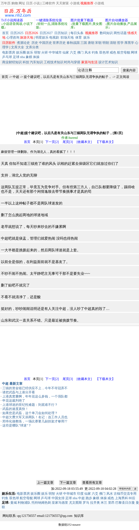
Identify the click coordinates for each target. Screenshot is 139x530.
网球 (134, 52)
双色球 (104, 52)
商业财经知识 (12, 62)
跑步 (89, 498)
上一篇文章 (45, 482)
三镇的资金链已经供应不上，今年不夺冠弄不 (35, 388)
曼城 (13, 502)
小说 (36, 3)
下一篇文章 (68, 482)
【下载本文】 (105, 142)
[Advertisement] (69, 105)
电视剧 (54, 37)
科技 (26, 62)
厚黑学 (129, 43)
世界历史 (59, 43)
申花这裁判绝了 (13, 400)
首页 (5, 33)
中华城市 (55, 52)
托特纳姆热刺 (41, 502)
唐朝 (91, 43)
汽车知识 (36, 62)
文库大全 (17, 47)
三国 (83, 43)
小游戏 (75, 3)
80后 (132, 498)
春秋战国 (73, 43)
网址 (22, 3)
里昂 (111, 502)
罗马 (86, 502)
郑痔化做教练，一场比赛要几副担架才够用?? (34, 421)
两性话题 (120, 33)
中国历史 (45, 43)
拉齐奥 (95, 502)
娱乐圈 (21, 52)
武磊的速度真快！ (15, 409)
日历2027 (46, 33)
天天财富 (62, 3)
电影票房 (8, 52)
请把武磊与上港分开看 (18, 392)
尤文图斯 (75, 502)
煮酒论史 (23, 43)
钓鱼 (95, 52)
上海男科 (121, 498)
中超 (16, 77)
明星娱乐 (42, 37)
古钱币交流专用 (125, 493)
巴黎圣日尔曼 (125, 502)
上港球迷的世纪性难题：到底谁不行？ (30, 405)
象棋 (29, 57)
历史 (34, 43)
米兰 (104, 502)
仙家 (65, 52)
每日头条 (76, 33)
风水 (88, 52)
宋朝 (98, 43)
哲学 (120, 43)
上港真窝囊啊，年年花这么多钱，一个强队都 (35, 396)
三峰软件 (48, 3)
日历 (29, 3)
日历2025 (16, 33)
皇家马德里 (60, 502)
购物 (14, 3)
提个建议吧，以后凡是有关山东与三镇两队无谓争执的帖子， (68, 77)
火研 (44, 52)
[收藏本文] (84, 142)
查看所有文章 (92, 482)
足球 (16, 57)
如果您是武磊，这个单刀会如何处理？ (30, 413)
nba (22, 57)
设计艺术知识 (108, 62)
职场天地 (67, 37)
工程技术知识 (53, 62)
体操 (36, 57)
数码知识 (106, 33)
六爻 (73, 52)
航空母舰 (123, 52)
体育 (78, 37)
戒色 (113, 52)
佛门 (80, 52)
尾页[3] (68, 142)
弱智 (37, 52)
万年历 (5, 3)
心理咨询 (12, 37)
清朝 (113, 43)
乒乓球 (7, 57)
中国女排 (58, 498)
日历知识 (60, 33)
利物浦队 (24, 502)
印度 (80, 493)
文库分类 (32, 47)
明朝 (105, 43)
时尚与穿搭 (72, 62)
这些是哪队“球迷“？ (16, 425)
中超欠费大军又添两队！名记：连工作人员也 (35, 417)
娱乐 (86, 37)
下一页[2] (52, 142)
